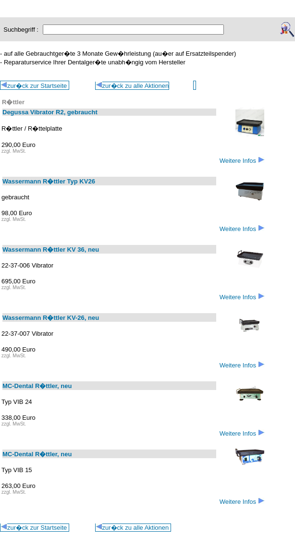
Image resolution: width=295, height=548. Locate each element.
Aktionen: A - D (23, 5)
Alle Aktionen (218, 5)
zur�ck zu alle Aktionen (132, 85)
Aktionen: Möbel (169, 5)
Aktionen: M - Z (119, 5)
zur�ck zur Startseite (34, 527)
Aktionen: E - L (71, 5)
